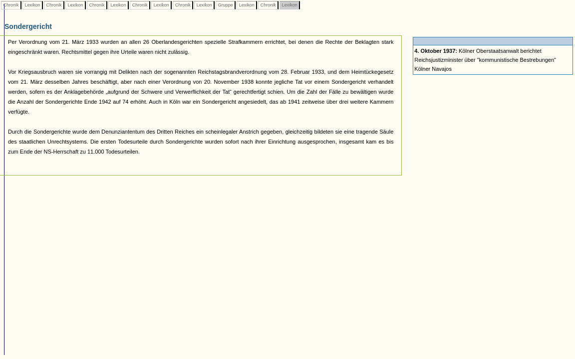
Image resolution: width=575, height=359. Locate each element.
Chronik (11, 4)
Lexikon (32, 4)
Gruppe (225, 4)
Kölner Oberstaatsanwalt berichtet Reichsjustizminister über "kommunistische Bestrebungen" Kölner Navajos (485, 60)
